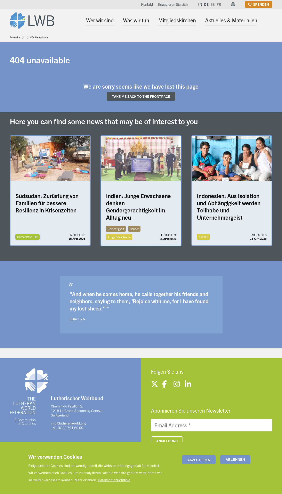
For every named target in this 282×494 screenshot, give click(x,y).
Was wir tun (136, 20)
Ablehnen (235, 460)
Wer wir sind (100, 20)
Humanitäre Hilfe (27, 237)
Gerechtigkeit (116, 229)
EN (200, 4)
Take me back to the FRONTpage (141, 96)
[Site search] (269, 21)
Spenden (261, 4)
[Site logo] (32, 19)
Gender (134, 229)
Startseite (15, 37)
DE (206, 4)
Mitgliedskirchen (177, 20)
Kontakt (147, 4)
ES (213, 4)
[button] (233, 4)
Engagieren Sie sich (173, 4)
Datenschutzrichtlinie (114, 480)
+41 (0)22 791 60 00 (67, 427)
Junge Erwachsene (119, 237)
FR (219, 4)
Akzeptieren (198, 459)
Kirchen (203, 237)
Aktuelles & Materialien (231, 20)
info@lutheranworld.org (68, 423)
